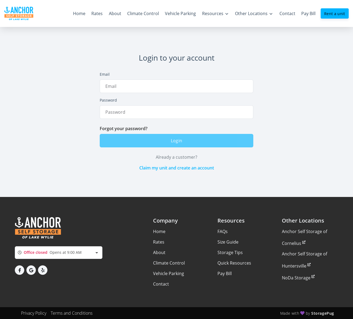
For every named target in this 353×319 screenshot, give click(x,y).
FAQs (222, 231)
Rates (158, 242)
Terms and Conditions (71, 313)
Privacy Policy (33, 313)
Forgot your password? (123, 128)
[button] (19, 270)
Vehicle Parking (168, 273)
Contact (161, 284)
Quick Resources (234, 263)
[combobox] (58, 252)
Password (108, 100)
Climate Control (169, 263)
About (159, 252)
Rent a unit (334, 13)
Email (105, 74)
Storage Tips (230, 252)
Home (159, 231)
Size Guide (227, 242)
